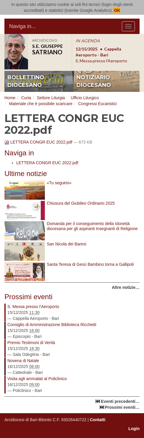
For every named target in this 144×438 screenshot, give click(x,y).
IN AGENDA (88, 40)
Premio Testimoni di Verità (31, 342)
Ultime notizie (25, 174)
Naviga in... (22, 26)
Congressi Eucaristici (97, 103)
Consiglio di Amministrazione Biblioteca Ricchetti (51, 324)
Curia (26, 97)
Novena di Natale (23, 360)
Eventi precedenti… (120, 401)
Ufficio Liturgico (85, 97)
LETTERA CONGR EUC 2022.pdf (38, 142)
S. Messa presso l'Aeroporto (33, 306)
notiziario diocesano (93, 81)
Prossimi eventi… (122, 407)
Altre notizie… (126, 287)
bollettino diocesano (25, 81)
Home (9, 97)
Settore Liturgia (51, 97)
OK (116, 10)
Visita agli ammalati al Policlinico (37, 378)
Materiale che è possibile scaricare (41, 103)
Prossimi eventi (28, 297)
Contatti (97, 419)
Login (134, 428)
